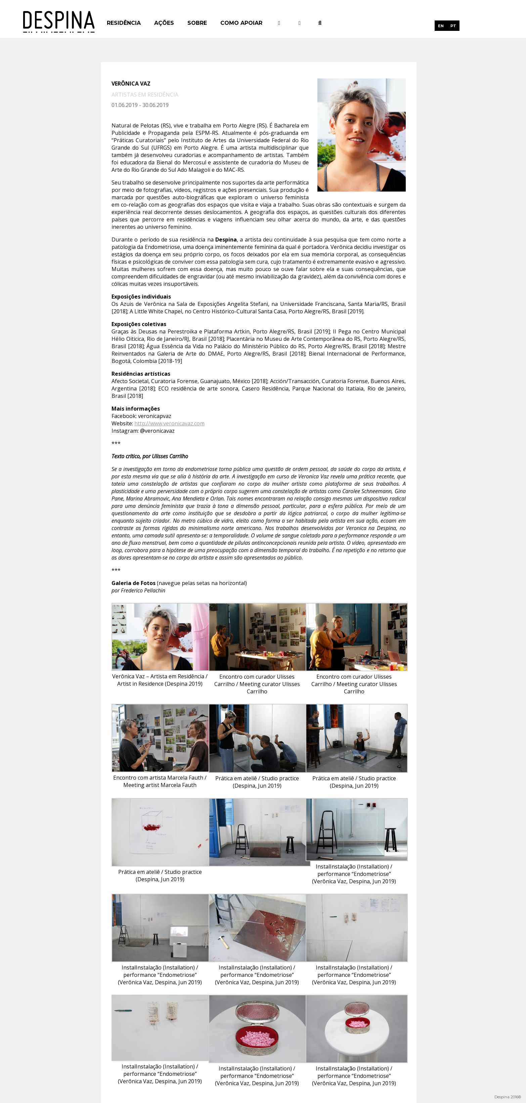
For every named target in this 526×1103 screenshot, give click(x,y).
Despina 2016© (507, 1097)
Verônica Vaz (132, 83)
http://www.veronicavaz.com (169, 423)
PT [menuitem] (453, 25)
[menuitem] (441, 25)
